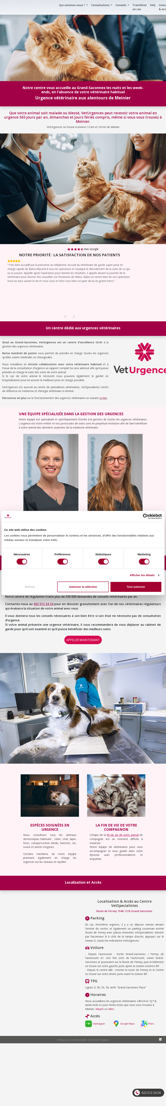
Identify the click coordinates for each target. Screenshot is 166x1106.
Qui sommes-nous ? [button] (72, 5)
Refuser (30, 586)
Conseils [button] (121, 5)
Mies (111, 1009)
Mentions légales (99, 1039)
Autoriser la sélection (83, 586)
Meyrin (100, 1009)
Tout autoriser (136, 586)
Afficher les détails (142, 575)
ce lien (103, 398)
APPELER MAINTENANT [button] (83, 640)
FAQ (152, 5)
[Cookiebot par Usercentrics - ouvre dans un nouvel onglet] (145, 516)
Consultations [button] (100, 5)
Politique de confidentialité (72, 1039)
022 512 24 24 (151, 1093)
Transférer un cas (139, 7)
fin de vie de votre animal (123, 835)
